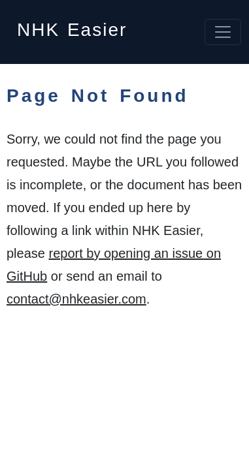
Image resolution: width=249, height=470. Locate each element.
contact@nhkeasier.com (76, 299)
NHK (72, 26)
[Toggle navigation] (223, 32)
